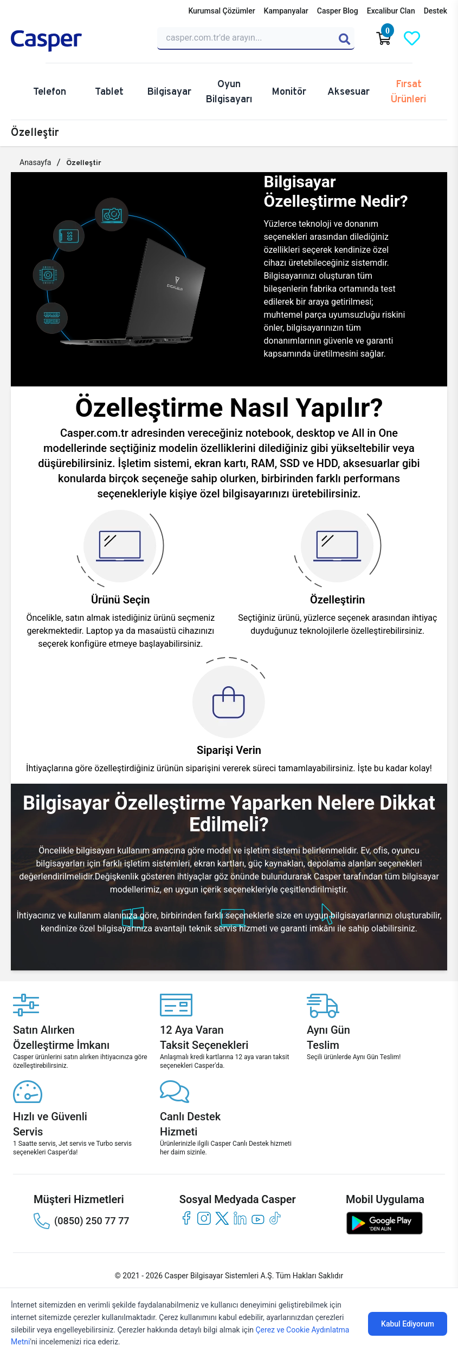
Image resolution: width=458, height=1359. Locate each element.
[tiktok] (275, 1218)
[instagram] (204, 1218)
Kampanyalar (286, 10)
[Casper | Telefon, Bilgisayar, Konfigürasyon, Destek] (77, 41)
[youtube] (258, 1218)
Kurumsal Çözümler (221, 10)
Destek (435, 10)
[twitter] (222, 1218)
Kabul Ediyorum (407, 1323)
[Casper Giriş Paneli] (440, 38)
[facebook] (186, 1218)
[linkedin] (240, 1218)
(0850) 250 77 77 (81, 1221)
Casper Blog (337, 10)
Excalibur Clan (391, 10)
